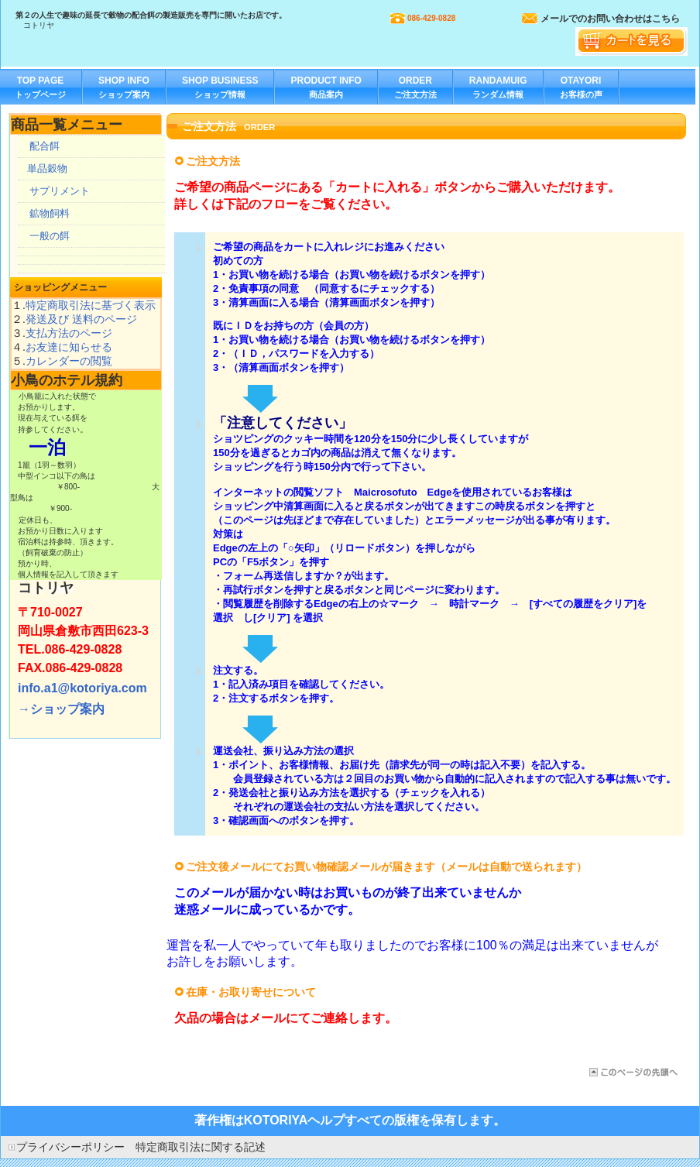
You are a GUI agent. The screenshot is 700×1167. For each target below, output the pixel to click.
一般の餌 (49, 236)
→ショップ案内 (61, 709)
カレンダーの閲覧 (69, 361)
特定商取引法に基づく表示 (91, 305)
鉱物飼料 (49, 213)
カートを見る (631, 41)
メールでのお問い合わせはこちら (610, 18)
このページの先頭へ (632, 1072)
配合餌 (44, 146)
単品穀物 (47, 168)
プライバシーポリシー (70, 1147)
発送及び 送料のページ (81, 319)
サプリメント (59, 191)
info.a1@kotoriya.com (82, 688)
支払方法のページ (69, 333)
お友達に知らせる (69, 347)
